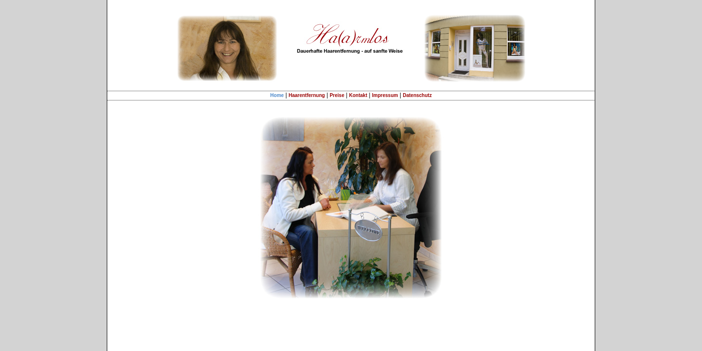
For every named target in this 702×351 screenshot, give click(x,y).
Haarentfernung (307, 95)
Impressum (385, 95)
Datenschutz (417, 95)
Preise (337, 95)
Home (277, 95)
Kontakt (358, 95)
